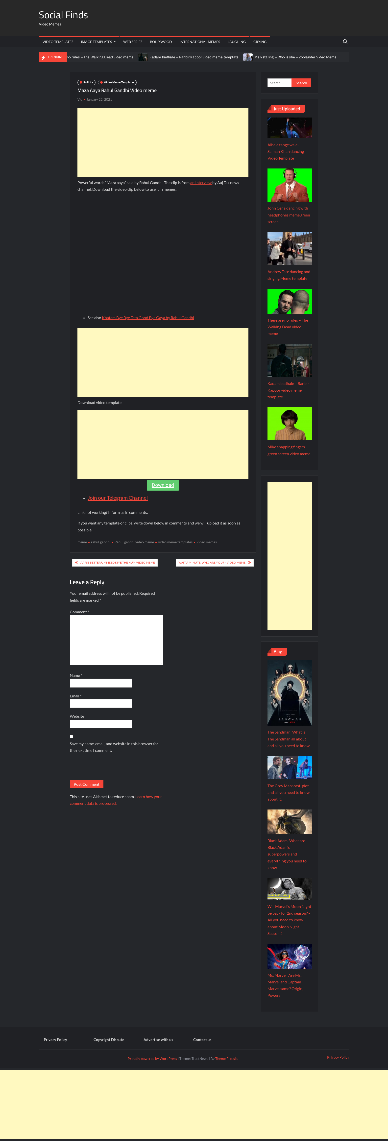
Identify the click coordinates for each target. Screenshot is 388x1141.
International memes (200, 42)
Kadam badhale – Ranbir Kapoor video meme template (194, 57)
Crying (260, 42)
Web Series (132, 42)
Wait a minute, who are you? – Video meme (211, 562)
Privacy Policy (55, 1039)
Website (77, 716)
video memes (207, 542)
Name (76, 675)
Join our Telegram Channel (118, 498)
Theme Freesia (226, 1058)
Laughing (237, 42)
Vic (79, 99)
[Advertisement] (162, 142)
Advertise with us (158, 1039)
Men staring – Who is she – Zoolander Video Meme (295, 57)
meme (82, 542)
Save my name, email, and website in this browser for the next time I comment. (114, 747)
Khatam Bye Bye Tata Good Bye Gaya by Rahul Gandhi (148, 317)
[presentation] (107, 768)
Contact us (202, 1039)
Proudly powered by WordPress (152, 1058)
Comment (79, 611)
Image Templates (96, 42)
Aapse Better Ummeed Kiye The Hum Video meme (117, 562)
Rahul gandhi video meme (134, 542)
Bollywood (161, 42)
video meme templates (175, 542)
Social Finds (63, 14)
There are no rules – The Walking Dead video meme (92, 57)
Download (163, 485)
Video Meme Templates (119, 82)
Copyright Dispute (109, 1039)
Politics (88, 82)
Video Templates (58, 42)
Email (75, 695)
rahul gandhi (100, 542)
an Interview (201, 182)
